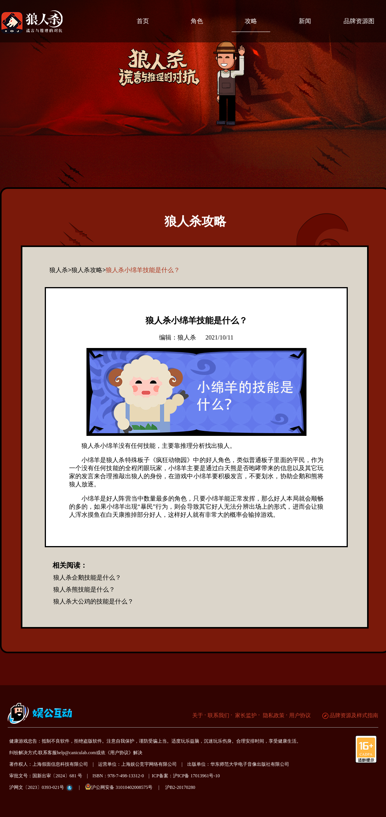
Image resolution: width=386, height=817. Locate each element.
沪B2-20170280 (180, 787)
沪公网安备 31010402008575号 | (124, 786)
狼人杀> (60, 270)
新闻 (305, 21)
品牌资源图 (359, 21)
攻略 (251, 21)
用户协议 (300, 715)
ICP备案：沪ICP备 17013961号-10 (186, 775)
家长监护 (245, 715)
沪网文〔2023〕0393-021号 (36, 787)
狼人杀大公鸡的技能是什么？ (93, 601)
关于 (197, 715)
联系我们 (218, 715)
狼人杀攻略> (88, 270)
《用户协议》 (119, 752)
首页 (143, 21)
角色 (197, 21)
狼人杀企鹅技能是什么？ (87, 577)
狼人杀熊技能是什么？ (84, 589)
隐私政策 (272, 715)
